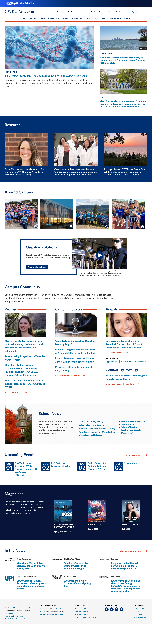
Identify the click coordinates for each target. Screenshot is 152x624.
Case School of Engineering (91, 421)
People (103, 97)
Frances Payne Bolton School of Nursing (97, 428)
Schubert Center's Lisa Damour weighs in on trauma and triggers (76, 566)
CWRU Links (139, 605)
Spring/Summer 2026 (62, 532)
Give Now (137, 612)
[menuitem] (29, 18)
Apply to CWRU (139, 609)
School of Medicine (129, 427)
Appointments (112, 361)
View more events (136, 455)
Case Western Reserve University (20, 608)
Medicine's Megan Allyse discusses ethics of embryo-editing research (31, 566)
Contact (120, 12)
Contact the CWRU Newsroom (85, 609)
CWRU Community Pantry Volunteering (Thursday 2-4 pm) (97, 466)
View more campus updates (70, 375)
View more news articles (130, 551)
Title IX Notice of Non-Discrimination (17, 619)
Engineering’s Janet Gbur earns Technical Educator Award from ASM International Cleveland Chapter (126, 344)
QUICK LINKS (80, 605)
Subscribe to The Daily (82, 614)
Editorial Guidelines (81, 612)
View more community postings (123, 384)
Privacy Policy (18, 616)
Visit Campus (138, 614)
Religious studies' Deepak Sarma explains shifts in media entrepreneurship (125, 566)
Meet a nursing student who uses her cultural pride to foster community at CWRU (25, 384)
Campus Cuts (130, 463)
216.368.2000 (9, 613)
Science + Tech (100, 19)
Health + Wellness (29, 19)
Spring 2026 (93, 529)
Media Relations (97, 12)
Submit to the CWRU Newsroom (85, 617)
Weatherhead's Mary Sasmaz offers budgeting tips (77, 583)
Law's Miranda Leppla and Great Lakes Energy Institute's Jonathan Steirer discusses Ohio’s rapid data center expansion (126, 586)
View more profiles (16, 392)
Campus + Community (80, 12)
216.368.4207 (44, 614)
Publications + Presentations (134, 361)
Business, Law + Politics (81, 19)
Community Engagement (120, 19)
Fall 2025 (126, 529)
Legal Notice (9, 616)
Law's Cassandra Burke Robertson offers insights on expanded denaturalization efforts (32, 584)
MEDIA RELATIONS (48, 605)
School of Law (127, 424)
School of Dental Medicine (133, 421)
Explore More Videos (36, 267)
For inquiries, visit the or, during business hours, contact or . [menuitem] (52, 611)
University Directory (140, 617)
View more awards (117, 352)
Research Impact (63, 12)
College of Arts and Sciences (91, 425)
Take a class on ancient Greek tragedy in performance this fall (126, 377)
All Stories (110, 12)
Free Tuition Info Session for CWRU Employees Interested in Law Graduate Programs (26, 469)
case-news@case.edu (57, 614)
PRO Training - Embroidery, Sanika (60, 465)
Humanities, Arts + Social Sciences (54, 19)
